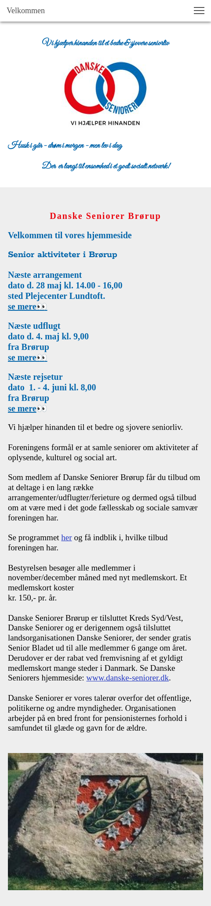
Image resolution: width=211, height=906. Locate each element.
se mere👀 (27, 306)
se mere (22, 408)
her (66, 537)
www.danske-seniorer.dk (127, 677)
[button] (199, 10)
